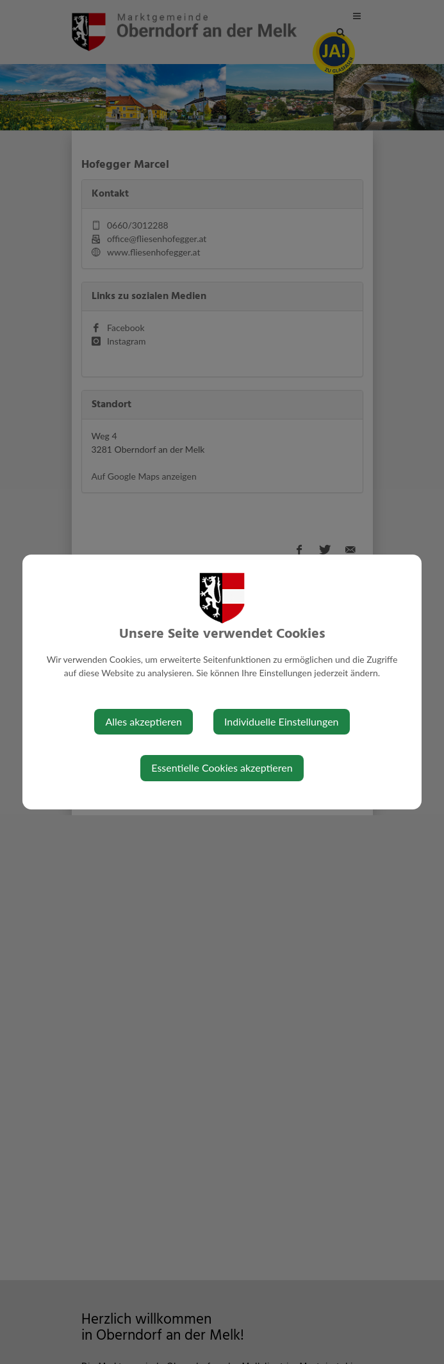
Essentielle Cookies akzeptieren (221, 767)
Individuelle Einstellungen (281, 721)
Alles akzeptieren (143, 721)
